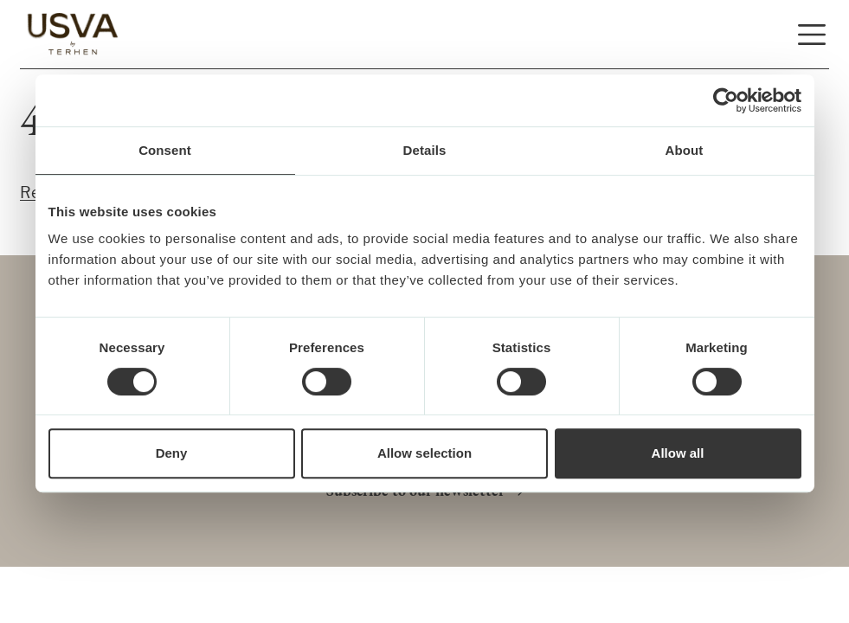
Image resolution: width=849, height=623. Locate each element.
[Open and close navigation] (811, 34)
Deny (172, 453)
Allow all (678, 453)
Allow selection (424, 453)
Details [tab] (425, 150)
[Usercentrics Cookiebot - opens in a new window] (725, 100)
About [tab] (685, 150)
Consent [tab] (164, 150)
